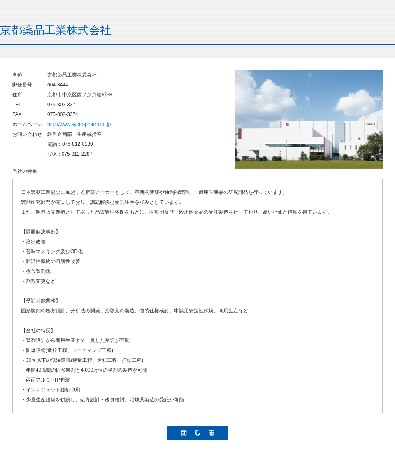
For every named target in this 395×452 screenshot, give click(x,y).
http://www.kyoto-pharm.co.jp (79, 124)
